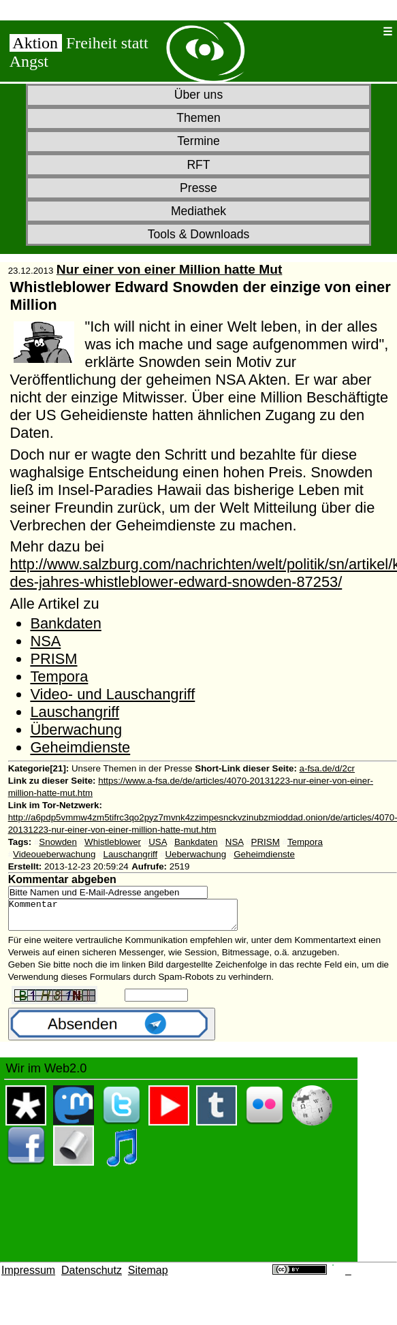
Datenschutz (91, 1276)
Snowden (58, 842)
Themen (198, 118)
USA (157, 842)
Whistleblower (112, 842)
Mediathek (198, 211)
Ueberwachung (195, 854)
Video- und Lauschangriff (112, 694)
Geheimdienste (80, 747)
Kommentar (136, 918)
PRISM (53, 658)
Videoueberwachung (54, 854)
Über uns (198, 94)
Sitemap (148, 1276)
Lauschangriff (74, 711)
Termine (198, 141)
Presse (198, 188)
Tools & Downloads (199, 234)
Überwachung (76, 729)
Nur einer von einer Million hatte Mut (170, 269)
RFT (198, 165)
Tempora (59, 676)
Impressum (28, 1276)
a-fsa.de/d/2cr (327, 768)
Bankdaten (65, 623)
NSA (45, 641)
